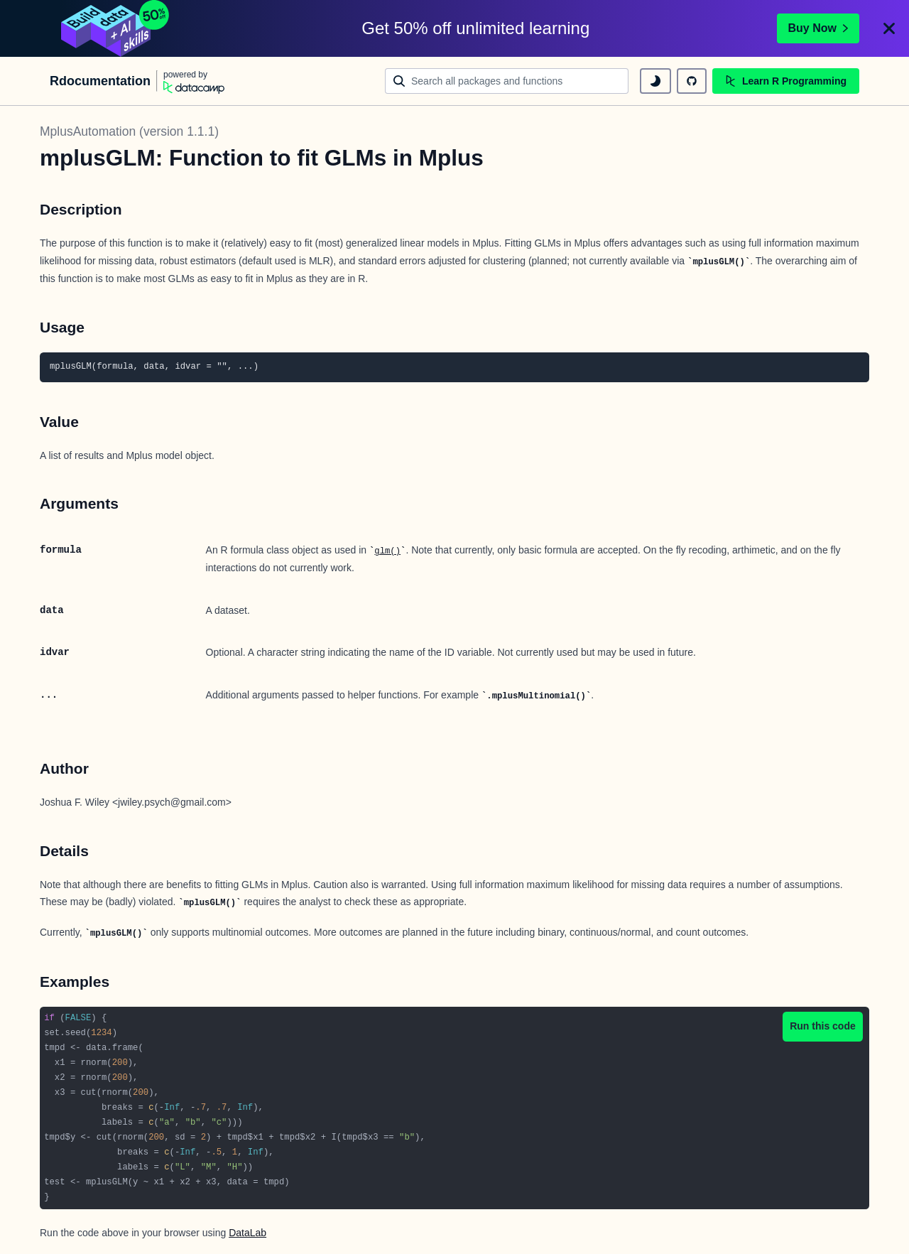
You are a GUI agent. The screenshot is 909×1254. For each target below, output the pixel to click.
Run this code (823, 1026)
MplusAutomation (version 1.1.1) (129, 131)
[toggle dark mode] (655, 81)
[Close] (889, 28)
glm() (387, 551)
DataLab (247, 1232)
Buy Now (818, 28)
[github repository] (692, 81)
